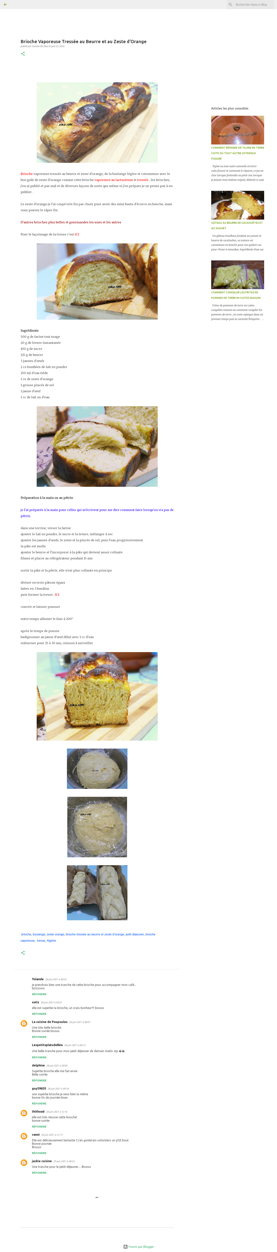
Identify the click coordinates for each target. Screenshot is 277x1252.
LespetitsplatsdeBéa (47, 1045)
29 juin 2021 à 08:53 (63, 1161)
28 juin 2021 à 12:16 (56, 1111)
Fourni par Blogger (138, 1246)
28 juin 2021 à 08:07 (79, 1022)
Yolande (38, 979)
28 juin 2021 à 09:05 (57, 1065)
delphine (38, 1065)
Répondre (39, 994)
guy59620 (39, 1088)
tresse (41, 940)
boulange (39, 934)
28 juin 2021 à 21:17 (51, 1134)
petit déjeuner (135, 934)
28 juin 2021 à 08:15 (74, 1045)
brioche (26, 934)
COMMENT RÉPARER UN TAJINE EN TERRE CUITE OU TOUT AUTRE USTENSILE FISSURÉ (237, 153)
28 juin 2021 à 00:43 (55, 979)
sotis (35, 1002)
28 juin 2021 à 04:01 (51, 1002)
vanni (36, 1134)
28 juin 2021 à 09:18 (58, 1088)
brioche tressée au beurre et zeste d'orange (95, 934)
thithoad (38, 1111)
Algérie (51, 940)
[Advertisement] (199, 163)
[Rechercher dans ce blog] (254, 4)
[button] (23, 54)
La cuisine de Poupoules (50, 1022)
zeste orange (55, 934)
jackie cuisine (42, 1161)
